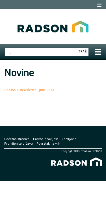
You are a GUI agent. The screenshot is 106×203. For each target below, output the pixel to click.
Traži (82, 51)
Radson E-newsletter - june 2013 (29, 90)
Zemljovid (69, 139)
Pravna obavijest (45, 139)
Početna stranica (16, 139)
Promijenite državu (18, 143)
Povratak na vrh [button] (48, 143)
